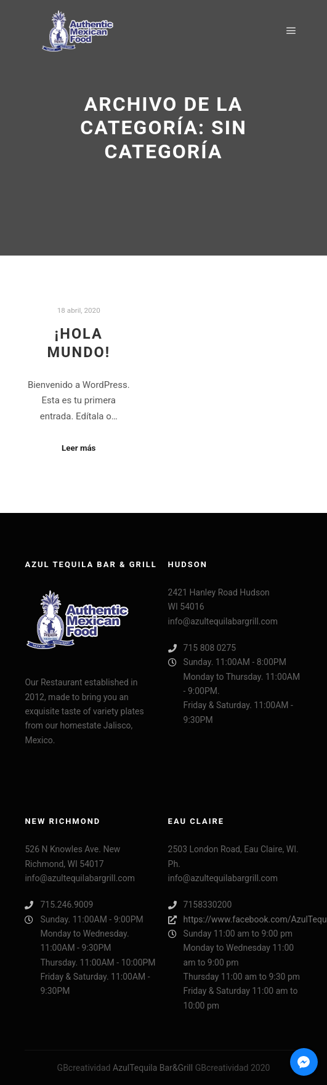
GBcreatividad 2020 (232, 1068)
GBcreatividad (84, 1068)
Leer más (78, 448)
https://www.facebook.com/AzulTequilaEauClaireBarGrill (235, 920)
